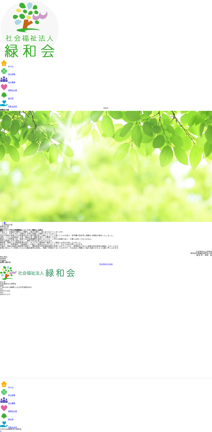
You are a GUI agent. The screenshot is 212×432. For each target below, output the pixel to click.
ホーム (6, 66)
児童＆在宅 (8, 106)
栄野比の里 (8, 90)
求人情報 (7, 74)
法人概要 (7, 82)
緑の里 (6, 98)
